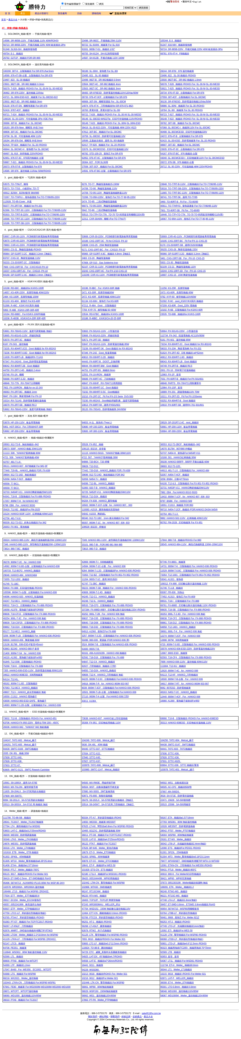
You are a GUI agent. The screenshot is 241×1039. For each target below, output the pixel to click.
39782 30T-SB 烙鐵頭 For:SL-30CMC (180, 123)
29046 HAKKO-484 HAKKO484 (20, 575)
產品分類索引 (41, 13)
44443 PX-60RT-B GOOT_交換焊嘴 (101, 361)
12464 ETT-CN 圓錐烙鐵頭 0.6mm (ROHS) (104, 913)
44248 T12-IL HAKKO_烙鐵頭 (98, 601)
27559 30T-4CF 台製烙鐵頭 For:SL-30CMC (183, 97)
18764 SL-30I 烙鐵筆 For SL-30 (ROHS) (181, 110)
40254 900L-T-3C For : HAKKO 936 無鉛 (24, 618)
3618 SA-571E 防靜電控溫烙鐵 (177, 795)
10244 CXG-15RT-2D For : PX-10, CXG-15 (183, 271)
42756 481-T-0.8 (12, 518)
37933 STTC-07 (12, 765)
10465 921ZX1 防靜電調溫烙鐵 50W (101, 830)
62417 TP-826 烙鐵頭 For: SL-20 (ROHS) (103, 145)
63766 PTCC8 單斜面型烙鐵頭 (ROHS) (102, 917)
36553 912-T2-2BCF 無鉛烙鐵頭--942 (180, 444)
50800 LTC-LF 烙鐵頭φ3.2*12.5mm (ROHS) (105, 943)
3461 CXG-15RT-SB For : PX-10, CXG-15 (182, 258)
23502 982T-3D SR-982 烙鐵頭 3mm (22, 101)
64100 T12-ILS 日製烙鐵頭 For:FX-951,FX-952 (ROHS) (189, 483)
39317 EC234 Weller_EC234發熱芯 (22, 900)
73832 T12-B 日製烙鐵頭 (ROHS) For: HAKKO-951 (30, 718)
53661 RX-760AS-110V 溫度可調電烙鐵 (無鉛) (27, 331)
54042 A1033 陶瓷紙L (94, 514)
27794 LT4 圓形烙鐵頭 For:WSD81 (21, 826)
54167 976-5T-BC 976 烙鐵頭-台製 (178, 153)
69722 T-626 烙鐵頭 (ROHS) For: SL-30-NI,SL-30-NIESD (111, 114)
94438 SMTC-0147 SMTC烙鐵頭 (177, 744)
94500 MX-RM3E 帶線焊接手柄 (98, 782)
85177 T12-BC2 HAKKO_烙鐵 (19, 631)
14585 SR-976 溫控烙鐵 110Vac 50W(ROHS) (27, 171)
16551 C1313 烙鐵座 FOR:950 (176, 505)
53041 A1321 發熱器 (171, 579)
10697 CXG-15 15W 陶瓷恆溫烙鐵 (178, 275)
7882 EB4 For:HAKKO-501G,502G (178, 492)
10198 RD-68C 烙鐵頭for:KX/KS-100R (23, 288)
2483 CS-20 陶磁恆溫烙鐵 (96, 258)
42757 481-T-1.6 (12, 462)
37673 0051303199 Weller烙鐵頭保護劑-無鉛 (184, 882)
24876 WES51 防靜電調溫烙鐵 (19, 843)
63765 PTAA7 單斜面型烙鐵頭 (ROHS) (23, 917)
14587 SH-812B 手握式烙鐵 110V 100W (103, 58)
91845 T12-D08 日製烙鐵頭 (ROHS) (22, 661)
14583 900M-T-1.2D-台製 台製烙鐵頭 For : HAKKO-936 (32, 705)
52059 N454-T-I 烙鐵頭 (94, 479)
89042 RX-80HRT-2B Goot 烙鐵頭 (21, 366)
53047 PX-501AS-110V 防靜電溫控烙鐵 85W (105, 344)
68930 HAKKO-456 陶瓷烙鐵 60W (21, 640)
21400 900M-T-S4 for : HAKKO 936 (22, 653)
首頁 (3, 19)
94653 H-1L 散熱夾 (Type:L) (97, 422)
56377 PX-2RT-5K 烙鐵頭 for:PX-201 (22, 206)
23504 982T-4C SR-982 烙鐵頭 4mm (101, 84)
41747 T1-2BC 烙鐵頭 (94, 583)
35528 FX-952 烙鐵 (92, 444)
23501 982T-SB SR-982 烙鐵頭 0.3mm (23, 84)
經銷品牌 (126, 1016)
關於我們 (92, 1016)
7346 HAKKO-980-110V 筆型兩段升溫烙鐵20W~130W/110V (34, 544)
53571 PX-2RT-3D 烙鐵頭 (96, 340)
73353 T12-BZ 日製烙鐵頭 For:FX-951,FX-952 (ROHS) (110, 575)
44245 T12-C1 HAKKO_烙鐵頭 (98, 596)
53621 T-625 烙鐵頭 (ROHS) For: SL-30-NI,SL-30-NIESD (190, 88)
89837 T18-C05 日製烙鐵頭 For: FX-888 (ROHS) (107, 618)
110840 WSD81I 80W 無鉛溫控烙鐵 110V (25, 952)
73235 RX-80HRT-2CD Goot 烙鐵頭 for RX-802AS (29, 348)
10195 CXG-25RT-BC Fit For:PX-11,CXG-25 (183, 241)
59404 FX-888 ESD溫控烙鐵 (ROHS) (23, 588)
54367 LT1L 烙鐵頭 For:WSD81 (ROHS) (181, 961)
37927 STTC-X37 (91, 761)
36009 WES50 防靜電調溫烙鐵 (19, 835)
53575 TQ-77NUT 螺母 (15, 184)
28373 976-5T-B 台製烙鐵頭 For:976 (22, 166)
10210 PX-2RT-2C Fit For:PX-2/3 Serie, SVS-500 (107, 396)
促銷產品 (137, 1016)
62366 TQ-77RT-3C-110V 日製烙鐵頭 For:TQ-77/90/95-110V (34, 210)
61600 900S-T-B (91, 649)
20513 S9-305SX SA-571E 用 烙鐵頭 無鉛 (25, 804)
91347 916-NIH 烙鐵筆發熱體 (176, 45)
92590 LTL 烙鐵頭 (13, 956)
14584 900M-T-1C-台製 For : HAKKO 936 (103, 566)
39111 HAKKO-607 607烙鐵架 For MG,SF (25, 466)
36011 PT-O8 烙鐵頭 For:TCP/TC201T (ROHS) (106, 835)
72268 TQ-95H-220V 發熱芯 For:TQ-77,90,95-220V (109, 197)
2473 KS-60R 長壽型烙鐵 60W (176, 292)
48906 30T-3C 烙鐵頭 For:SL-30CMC (23, 132)
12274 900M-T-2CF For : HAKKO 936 (180, 636)
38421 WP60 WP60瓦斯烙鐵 (175, 878)
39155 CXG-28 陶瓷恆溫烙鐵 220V (179, 249)
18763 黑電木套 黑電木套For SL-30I (101, 110)
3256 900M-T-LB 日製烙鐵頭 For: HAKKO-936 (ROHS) (32, 635)
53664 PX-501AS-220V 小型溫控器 (179, 331)
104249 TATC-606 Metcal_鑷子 (98, 740)
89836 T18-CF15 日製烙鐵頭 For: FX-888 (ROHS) (29, 614)
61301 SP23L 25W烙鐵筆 (174, 852)
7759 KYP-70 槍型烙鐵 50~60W (99, 310)
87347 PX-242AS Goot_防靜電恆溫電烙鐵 (25, 361)
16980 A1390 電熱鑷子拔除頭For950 (179, 701)
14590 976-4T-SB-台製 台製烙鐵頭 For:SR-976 (28, 75)
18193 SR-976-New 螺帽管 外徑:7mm (23, 127)
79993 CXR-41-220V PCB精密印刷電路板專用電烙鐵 (31, 245)
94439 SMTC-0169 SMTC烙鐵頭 (20, 749)
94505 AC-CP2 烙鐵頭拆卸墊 (176, 787)
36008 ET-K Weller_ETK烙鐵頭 (177, 982)
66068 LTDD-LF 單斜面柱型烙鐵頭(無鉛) (181, 939)
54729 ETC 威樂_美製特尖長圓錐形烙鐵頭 (104, 952)
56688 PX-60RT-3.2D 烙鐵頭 (18, 379)
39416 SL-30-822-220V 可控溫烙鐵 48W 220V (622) (109, 127)
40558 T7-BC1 (11, 483)
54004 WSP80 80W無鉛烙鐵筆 (177, 835)
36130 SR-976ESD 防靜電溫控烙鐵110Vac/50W (185, 101)
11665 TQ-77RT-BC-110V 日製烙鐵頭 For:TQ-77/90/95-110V (192, 193)
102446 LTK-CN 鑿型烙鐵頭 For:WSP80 (103, 982)
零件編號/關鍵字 (72, 4)
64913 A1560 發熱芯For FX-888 (99, 631)
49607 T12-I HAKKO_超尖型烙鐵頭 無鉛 (24, 692)
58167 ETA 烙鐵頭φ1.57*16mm (177, 817)
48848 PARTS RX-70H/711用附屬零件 (180, 383)
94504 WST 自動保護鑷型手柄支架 (100, 787)
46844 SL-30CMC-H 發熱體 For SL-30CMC (26, 149)
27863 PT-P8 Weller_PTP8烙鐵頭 (100, 1000)
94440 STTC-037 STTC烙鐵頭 (98, 749)
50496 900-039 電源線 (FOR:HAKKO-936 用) (105, 640)
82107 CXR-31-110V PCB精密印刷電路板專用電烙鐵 (109, 267)
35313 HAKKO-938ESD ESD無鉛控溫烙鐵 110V (185, 722)
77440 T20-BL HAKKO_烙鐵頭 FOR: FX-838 (26, 470)
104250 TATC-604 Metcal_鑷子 (177, 740)
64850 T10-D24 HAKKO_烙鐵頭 (99, 670)
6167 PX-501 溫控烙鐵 (15, 344)
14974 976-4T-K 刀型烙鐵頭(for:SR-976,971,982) (107, 106)
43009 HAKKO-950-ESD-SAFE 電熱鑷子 (24, 701)
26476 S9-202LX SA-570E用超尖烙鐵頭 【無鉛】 (108, 800)
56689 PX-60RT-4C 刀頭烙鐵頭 (98, 379)
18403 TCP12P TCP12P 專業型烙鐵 (101, 900)
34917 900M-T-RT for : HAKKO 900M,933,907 (184, 683)
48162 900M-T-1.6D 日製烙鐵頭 (20, 683)
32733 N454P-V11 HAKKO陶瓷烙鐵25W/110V (27, 492)
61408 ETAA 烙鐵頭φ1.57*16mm (20, 865)
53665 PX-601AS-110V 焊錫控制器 (22, 335)
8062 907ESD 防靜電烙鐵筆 (175, 688)
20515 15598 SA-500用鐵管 (175, 804)
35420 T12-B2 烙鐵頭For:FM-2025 (21, 509)
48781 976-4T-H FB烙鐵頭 (174, 53)
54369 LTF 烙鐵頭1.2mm (16, 965)
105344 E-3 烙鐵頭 (170, 40)
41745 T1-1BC (11, 584)
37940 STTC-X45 (91, 757)
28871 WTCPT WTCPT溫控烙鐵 (20, 991)
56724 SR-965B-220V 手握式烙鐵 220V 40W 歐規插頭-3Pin (191, 49)
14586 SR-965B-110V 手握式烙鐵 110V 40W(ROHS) (31, 40)
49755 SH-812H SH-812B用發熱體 (100, 53)
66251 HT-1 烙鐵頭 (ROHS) (97, 921)
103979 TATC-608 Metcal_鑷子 (98, 765)
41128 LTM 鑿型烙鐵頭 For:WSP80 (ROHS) (183, 935)
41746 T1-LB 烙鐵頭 (171, 588)
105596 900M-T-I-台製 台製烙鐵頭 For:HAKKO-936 (30, 592)
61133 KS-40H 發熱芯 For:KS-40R (21, 301)
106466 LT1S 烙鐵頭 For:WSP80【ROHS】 (26, 891)
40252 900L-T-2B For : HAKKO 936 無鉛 (103, 614)
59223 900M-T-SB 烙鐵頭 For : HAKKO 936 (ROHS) (109, 588)
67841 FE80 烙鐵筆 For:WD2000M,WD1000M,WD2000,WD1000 (37, 987)
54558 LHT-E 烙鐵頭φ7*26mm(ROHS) (102, 961)
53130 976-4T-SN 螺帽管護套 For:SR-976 (25, 106)
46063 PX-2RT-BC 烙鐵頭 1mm (20, 392)
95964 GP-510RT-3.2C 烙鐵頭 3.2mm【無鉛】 (27, 253)
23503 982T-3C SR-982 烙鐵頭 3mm (101, 88)
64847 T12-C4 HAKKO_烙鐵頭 (98, 661)
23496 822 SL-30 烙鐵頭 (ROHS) (178, 75)
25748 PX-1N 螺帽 (13, 374)
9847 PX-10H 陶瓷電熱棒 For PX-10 (22, 396)
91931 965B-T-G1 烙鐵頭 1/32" (98, 49)
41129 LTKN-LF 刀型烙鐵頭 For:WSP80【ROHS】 (30, 939)
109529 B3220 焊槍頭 (94, 527)
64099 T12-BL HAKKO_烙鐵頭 (98, 483)
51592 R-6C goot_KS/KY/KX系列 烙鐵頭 (181, 301)
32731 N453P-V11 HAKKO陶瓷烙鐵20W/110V (184, 487)
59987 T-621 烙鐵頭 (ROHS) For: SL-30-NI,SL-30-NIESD (33, 162)
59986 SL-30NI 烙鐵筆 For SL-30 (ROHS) (182, 106)
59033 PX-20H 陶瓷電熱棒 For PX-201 (180, 348)
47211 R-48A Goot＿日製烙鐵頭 (99, 305)
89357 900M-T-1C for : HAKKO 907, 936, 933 (106, 522)
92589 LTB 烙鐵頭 (170, 952)
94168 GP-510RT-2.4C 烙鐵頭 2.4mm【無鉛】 (27, 275)
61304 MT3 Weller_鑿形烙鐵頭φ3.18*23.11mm (185, 856)
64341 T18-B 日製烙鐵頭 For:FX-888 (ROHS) (27, 496)
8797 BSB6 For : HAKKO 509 (176, 501)
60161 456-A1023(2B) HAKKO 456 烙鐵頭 (104, 653)
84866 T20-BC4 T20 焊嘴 (95, 461)
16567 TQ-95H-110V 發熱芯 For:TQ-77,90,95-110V (187, 219)
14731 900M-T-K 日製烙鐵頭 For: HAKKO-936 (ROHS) (189, 566)
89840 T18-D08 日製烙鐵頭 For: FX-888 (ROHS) (107, 622)
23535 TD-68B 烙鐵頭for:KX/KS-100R (180, 314)
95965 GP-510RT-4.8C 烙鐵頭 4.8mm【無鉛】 (106, 253)
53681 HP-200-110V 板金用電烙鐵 (178, 427)
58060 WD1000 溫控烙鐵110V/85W (22, 995)
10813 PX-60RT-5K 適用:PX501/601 (101, 405)
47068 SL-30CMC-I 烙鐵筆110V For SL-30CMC (185, 127)
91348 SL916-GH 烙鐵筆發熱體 (20, 49)
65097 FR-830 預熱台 (172, 592)
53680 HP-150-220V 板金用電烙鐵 (100, 427)
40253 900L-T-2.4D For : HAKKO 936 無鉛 (182, 614)
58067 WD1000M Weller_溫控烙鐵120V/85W (184, 995)
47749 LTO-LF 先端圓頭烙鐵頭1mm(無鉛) (182, 926)
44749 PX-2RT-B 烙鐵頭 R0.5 (176, 366)
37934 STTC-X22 (91, 753)
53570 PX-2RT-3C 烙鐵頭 (17, 340)
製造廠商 (89, 4)
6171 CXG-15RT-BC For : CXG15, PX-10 (103, 249)
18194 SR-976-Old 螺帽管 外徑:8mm (22, 140)
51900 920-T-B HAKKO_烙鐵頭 (98, 487)
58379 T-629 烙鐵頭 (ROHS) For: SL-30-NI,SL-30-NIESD (33, 88)
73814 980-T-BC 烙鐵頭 (16, 548)
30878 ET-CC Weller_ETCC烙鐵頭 (100, 861)
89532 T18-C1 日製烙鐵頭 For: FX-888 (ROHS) (28, 605)
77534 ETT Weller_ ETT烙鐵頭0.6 (21, 895)
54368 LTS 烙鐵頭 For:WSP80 (19, 974)
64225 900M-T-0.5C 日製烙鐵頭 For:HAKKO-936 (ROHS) (112, 679)
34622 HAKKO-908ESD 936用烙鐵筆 (23, 674)
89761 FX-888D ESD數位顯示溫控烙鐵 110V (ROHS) (188, 605)
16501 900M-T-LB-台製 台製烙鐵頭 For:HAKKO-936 (109, 692)
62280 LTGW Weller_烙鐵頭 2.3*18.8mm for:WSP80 (30, 935)
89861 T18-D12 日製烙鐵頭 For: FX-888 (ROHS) (185, 622)
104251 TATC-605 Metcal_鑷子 (20, 744)
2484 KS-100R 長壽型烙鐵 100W (21, 297)
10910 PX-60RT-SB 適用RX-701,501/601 (182, 405)
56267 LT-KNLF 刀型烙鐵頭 (18, 926)
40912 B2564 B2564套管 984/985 (21, 193)
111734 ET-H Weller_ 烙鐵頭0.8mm (179, 965)
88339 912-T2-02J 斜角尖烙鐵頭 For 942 (24, 522)
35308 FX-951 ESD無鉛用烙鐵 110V (101, 722)
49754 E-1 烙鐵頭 (13, 53)
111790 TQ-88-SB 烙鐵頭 (17, 817)
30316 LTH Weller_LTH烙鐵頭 (19, 848)
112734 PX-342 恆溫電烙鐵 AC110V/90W (182, 335)
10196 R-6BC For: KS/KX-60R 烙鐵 (100, 288)
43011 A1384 (89, 701)
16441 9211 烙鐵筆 (92, 965)
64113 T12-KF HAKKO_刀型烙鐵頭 (179, 674)
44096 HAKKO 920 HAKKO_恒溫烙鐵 (23, 596)
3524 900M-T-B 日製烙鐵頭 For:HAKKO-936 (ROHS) (109, 644)
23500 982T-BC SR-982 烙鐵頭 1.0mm (180, 80)
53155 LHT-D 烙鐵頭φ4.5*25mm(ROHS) (103, 839)
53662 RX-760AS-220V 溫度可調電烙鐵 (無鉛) (27, 409)
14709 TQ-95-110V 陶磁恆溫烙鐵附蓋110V (104, 193)
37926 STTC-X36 (170, 757)
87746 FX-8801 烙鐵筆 (172, 562)
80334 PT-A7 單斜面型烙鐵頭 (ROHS (101, 817)
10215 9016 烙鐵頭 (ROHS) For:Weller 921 (183, 974)
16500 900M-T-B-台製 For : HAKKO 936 (181, 679)
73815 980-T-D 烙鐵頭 (94, 548)
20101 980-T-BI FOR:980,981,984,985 (102, 544)
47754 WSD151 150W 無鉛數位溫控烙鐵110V (106, 908)
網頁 (101, 4)
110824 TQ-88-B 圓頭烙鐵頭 (97, 948)
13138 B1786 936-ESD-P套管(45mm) (23, 644)
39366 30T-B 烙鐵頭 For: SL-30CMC (22, 123)
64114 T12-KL (11, 679)
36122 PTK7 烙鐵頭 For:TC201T (99, 843)
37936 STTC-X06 (170, 753)
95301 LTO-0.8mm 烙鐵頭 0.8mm (178, 987)
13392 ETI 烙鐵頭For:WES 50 (176, 930)
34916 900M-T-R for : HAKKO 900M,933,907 (105, 683)
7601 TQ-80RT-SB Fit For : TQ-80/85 (180, 210)
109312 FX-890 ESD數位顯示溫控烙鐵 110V (183, 583)
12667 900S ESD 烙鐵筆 (173, 653)
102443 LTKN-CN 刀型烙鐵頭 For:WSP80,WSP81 (29, 982)
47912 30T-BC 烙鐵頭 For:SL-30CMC (102, 132)
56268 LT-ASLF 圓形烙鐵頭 (96, 926)
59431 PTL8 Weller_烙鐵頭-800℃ (178, 869)
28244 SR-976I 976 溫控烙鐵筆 (177, 71)
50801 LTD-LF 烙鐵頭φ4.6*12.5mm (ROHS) (183, 943)
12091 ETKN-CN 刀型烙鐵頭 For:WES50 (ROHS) (186, 865)
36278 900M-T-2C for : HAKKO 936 (22, 562)
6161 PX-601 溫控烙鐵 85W (175, 340)
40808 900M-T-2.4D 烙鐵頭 (96, 592)
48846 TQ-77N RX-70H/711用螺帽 (21, 383)
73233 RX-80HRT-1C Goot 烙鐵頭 (100, 387)
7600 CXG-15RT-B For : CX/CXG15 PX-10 (25, 267)
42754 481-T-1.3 (169, 514)
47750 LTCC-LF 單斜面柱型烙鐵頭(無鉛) (24, 913)
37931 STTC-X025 (170, 761)
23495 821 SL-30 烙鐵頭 (95, 75)
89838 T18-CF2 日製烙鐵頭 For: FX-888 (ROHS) (186, 618)
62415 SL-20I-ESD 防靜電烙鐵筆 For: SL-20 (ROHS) (188, 140)
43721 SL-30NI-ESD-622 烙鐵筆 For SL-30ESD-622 (30, 97)
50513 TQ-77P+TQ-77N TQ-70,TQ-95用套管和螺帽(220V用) (113, 214)
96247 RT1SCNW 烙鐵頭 (95, 891)
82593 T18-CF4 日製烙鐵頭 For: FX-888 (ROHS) (186, 657)
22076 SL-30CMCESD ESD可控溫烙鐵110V (105, 149)
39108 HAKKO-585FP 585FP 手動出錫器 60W (184, 461)
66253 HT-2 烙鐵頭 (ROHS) (175, 921)
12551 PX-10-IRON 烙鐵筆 (96, 374)
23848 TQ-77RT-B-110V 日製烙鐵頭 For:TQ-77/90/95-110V (191, 184)
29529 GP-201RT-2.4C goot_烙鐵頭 (179, 422)
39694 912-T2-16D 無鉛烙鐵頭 (19, 474)
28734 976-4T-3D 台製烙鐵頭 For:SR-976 (182, 93)
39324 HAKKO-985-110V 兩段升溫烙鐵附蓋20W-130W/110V (35, 540)
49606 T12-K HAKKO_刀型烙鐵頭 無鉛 (102, 674)
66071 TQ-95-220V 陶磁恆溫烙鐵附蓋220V (104, 206)
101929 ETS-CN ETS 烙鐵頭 (97, 869)
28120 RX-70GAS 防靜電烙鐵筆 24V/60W (104, 409)
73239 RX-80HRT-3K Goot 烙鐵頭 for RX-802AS (107, 348)
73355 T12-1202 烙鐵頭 (16, 579)
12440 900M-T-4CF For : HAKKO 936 (180, 696)
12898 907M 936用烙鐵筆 (174, 640)
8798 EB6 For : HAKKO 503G (19, 505)
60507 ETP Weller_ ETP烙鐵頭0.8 (21, 908)
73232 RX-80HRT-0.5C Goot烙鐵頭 (100, 392)
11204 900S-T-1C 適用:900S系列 (99, 579)
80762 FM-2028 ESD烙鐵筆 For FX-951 (181, 522)
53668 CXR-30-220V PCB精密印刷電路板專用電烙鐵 (109, 236)
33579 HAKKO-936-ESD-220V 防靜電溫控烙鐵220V (187, 648)
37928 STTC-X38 (13, 761)
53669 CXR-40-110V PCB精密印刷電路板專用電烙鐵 (188, 236)
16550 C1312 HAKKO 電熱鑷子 (20, 696)
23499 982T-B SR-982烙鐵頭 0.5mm (101, 80)
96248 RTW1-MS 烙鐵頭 (173, 891)
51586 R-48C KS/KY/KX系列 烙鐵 (21, 305)
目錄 (79, 13)
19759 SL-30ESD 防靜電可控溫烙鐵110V (103, 136)
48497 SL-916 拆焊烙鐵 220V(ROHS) (23, 153)
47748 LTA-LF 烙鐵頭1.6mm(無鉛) (178, 900)
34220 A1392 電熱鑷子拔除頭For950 (22, 657)
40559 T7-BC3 (11, 488)
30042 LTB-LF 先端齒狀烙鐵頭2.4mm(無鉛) (183, 843)
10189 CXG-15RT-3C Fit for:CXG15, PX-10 (104, 241)
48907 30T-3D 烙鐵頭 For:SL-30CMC (180, 145)
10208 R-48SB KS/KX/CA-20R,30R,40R (24, 318)
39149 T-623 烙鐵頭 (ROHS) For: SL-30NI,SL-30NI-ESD (111, 123)
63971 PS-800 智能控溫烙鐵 (97, 795)
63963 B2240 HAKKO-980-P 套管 (21, 648)
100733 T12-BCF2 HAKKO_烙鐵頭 (21, 570)
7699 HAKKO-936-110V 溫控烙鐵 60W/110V (184, 661)
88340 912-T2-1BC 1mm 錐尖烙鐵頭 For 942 (105, 518)
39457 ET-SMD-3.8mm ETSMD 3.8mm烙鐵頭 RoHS (187, 904)
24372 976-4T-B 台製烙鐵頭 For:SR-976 (181, 136)
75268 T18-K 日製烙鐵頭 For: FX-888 (23, 666)
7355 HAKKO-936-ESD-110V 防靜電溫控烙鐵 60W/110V (32, 670)
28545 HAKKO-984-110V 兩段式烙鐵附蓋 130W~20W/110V (191, 544)
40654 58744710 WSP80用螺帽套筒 (179, 908)
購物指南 (96, 13)
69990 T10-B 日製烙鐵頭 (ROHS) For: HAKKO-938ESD (189, 718)
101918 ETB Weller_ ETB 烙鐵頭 (21, 852)
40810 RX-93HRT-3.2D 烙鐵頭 (98, 357)
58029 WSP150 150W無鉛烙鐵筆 (99, 991)
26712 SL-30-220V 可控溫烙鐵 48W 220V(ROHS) (186, 166)
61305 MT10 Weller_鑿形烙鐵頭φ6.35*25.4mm (27, 861)
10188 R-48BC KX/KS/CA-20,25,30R (101, 318)
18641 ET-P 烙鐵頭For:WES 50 (98, 865)
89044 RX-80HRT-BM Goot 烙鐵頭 (100, 366)
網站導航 (103, 1016)
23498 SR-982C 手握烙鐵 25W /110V (101, 40)
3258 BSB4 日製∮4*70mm (174, 479)
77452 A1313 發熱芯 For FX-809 (177, 596)
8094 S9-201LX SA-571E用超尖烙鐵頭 (23, 800)
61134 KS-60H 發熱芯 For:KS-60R (100, 301)
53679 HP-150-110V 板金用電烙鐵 (21, 422)
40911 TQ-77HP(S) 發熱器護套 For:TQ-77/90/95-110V (188, 206)
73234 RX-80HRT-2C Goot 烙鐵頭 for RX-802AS (185, 344)
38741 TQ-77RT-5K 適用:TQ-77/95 (178, 197)
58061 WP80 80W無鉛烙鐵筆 (97, 987)
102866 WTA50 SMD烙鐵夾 (97, 887)
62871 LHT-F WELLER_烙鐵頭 (177, 978)
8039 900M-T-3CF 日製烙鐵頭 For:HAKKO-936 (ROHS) (111, 688)
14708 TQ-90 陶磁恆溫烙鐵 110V (99, 188)
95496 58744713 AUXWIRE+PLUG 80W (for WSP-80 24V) (34, 883)
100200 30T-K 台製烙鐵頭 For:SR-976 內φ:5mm (28, 71)
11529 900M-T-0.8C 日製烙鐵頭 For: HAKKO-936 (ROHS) (190, 570)
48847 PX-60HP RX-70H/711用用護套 (102, 383)
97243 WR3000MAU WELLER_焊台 (101, 904)
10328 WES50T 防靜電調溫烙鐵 (177, 826)
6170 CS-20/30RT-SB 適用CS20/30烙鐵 (181, 245)
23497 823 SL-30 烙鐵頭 (16, 80)
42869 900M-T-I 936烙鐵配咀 (97, 562)
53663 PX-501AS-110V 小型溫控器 (100, 331)
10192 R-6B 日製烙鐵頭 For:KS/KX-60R (181, 310)
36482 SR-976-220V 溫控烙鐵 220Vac (23, 93)
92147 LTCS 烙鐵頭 (14, 943)
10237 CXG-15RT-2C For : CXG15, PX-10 (25, 271)
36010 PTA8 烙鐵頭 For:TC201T (20, 1000)
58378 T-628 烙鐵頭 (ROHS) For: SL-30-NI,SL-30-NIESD (190, 84)
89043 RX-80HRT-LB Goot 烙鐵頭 (178, 361)
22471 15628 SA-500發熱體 (175, 800)
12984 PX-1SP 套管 (171, 387)
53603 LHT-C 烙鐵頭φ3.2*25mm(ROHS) (24, 830)
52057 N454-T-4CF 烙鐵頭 (174, 474)
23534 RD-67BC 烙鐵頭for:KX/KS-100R (103, 314)
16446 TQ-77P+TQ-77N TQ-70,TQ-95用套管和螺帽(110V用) (191, 214)
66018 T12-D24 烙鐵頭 (94, 496)
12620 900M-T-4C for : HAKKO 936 (179, 670)
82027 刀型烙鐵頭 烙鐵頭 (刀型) (99, 666)
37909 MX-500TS (13, 796)
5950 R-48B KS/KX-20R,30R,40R (21, 310)
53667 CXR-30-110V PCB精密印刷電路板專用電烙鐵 (31, 236)
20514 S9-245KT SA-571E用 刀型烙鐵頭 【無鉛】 (108, 804)
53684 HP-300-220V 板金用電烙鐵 (178, 431)
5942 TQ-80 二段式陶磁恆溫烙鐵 (99, 210)
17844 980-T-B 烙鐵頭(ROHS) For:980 (180, 540)
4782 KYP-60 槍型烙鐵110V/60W (178, 297)
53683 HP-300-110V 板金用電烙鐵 (100, 431)
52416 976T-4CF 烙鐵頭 (16, 110)
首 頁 (7, 13)
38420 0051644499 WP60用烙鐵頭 (100, 878)
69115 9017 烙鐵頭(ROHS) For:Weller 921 (25, 874)
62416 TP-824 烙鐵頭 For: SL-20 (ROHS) (25, 145)
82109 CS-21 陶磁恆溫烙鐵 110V (178, 267)
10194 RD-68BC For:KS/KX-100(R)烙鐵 (24, 314)
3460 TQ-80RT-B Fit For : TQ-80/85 (179, 201)
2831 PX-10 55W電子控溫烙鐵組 (177, 370)
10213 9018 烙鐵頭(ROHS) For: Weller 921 (104, 974)
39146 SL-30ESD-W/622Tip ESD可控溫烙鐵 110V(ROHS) (112, 119)
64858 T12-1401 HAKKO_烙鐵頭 (178, 627)
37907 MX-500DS (170, 791)
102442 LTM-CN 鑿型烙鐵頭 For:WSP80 (103, 882)
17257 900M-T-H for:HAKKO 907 (20, 501)
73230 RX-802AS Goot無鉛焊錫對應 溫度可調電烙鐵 (110, 400)
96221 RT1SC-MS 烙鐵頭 (174, 895)
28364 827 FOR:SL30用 (95, 162)
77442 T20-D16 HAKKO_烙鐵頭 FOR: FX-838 (106, 470)
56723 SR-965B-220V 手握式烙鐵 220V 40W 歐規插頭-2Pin (34, 45)
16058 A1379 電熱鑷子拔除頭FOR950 (23, 609)
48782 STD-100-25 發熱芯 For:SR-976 (102, 153)
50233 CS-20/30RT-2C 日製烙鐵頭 (21, 262)
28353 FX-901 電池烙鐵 (16, 527)
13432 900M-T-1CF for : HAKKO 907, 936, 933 (185, 496)
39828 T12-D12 (90, 466)
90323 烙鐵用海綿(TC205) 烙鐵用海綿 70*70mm (185, 948)
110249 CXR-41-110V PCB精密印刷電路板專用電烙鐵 (110, 275)
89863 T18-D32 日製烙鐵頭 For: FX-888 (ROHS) (107, 627)
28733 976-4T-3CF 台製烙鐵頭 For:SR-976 (104, 97)
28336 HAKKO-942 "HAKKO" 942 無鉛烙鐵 (26, 727)
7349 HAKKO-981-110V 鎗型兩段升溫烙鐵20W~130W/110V (113, 540)
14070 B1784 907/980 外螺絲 (176, 448)
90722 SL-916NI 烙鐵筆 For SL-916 (101, 45)
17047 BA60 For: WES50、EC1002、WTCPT (27, 969)
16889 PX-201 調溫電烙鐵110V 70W (179, 392)
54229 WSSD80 (91, 969)
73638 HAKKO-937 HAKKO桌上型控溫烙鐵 (104, 718)
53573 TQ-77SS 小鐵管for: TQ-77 (21, 188)
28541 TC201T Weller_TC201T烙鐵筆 (23, 822)
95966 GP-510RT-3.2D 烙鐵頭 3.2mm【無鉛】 (185, 253)
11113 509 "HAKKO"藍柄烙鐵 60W (21, 453)
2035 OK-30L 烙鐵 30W (16, 753)
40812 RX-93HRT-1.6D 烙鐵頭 (176, 357)
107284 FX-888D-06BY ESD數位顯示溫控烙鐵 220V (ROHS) (113, 609)
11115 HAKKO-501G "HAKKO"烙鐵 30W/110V (106, 453)
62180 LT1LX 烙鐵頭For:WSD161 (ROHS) (104, 874)
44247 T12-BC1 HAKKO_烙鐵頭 (20, 601)
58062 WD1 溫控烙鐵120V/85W (99, 995)
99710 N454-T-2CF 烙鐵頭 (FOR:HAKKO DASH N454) (189, 509)
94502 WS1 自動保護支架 (174, 782)
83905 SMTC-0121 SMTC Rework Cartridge (26, 769)
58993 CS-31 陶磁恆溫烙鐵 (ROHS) (22, 249)
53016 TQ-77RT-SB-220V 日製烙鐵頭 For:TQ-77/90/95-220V (192, 188)
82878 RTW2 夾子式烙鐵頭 (96, 930)
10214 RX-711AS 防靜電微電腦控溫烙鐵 (24, 400)
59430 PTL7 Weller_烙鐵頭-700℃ (21, 869)
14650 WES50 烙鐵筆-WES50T (99, 822)
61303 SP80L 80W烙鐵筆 (95, 856)
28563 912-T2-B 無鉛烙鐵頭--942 (21, 444)
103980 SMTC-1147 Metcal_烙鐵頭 (100, 769)
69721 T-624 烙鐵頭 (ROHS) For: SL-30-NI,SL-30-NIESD (33, 114)
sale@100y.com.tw (151, 1013)
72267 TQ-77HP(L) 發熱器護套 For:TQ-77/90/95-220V (31, 197)
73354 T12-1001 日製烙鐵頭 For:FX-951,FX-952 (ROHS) (190, 575)
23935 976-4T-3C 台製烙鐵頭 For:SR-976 (182, 149)
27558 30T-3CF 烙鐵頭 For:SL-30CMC (102, 166)
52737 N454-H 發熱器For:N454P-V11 (180, 453)
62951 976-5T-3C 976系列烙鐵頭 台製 (23, 158)
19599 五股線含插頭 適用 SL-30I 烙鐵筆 (103, 140)
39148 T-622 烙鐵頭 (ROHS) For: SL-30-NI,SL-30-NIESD (190, 119)
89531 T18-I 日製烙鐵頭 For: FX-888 (179, 601)
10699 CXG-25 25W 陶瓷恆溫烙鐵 (100, 245)
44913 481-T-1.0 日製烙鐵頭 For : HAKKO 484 (184, 470)
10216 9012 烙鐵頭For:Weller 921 (100, 978)
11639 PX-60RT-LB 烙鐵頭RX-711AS (23, 357)
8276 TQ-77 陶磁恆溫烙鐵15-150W (100, 184)
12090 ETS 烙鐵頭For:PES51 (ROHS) (180, 848)
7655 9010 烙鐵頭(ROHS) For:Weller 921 (103, 939)
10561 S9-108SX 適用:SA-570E (20, 782)
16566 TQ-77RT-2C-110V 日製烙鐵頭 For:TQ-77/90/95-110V (34, 219)
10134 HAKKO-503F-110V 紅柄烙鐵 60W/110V (28, 514)
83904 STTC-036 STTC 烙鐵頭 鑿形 (179, 765)
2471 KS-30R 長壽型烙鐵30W (98, 292)
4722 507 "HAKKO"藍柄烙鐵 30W (100, 457)
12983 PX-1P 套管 (170, 374)
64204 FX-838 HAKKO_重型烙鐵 (99, 500)
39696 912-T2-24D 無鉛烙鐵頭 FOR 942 (103, 474)
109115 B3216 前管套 (94, 448)
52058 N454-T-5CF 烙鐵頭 (17, 479)
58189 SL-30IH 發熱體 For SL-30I (100, 71)
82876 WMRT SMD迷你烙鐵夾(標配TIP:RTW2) (28, 930)
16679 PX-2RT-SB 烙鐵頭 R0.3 (20, 405)
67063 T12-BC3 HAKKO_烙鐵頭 (20, 688)
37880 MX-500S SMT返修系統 (98, 791)
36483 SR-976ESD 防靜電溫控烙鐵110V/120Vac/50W (110, 93)
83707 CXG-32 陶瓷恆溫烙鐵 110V (21, 258)
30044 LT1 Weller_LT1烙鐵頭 (176, 969)
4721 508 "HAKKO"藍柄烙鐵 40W (21, 457)
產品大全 (12, 19)
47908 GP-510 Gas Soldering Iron (100, 262)
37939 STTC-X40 (13, 757)
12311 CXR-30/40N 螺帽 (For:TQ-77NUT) (104, 219)
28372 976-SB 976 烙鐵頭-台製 (177, 162)
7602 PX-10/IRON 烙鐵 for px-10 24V (23, 387)
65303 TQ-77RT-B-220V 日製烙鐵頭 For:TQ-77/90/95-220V (34, 214)
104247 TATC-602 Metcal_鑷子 (20, 740)
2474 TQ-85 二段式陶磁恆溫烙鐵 (99, 201)
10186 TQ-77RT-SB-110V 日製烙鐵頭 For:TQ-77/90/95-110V (35, 223)
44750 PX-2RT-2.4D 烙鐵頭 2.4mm (21, 370)
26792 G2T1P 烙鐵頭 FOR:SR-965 (21, 58)
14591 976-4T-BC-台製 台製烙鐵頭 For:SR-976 (106, 171)
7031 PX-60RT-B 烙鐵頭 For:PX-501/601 (182, 379)
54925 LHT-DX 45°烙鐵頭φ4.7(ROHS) (102, 956)
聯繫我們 (115, 1016)
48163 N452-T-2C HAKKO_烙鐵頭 (178, 692)
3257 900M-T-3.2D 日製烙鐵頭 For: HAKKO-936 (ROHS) (111, 635)
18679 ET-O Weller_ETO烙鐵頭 (99, 852)
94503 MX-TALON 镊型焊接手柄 (20, 787)
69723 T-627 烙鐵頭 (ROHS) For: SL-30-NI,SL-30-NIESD (190, 114)
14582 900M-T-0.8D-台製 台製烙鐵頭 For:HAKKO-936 (31, 566)
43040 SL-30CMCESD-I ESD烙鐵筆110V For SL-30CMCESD (192, 158)
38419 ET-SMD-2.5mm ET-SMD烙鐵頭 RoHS (27, 878)
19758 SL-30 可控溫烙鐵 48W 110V (22, 136)
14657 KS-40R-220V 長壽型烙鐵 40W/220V (26, 292)
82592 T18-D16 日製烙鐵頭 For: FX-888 (103, 657)
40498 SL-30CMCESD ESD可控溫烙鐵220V (183, 132)
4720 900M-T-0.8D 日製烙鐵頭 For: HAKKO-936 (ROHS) (190, 644)
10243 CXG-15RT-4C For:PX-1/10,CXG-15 (104, 271)
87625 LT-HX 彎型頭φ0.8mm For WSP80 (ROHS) (108, 826)
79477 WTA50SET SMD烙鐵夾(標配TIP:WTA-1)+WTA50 (189, 861)
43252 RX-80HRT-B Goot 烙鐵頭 (177, 400)
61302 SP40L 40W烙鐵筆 (17, 856)
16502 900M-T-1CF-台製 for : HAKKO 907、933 (107, 505)
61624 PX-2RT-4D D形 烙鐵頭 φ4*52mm (181, 353)
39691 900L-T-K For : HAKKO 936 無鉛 (181, 631)
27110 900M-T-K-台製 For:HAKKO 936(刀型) (105, 696)
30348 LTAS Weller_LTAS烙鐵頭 (20, 839)
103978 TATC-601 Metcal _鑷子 (177, 769)
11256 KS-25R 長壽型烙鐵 (174, 288)
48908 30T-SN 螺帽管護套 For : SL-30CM (104, 101)
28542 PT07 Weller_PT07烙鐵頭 (177, 830)
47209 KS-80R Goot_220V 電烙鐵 (178, 305)
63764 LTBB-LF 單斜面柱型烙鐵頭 (178, 913)
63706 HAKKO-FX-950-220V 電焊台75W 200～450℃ (31, 722)
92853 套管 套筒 (169, 956)
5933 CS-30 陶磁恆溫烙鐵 (174, 262)
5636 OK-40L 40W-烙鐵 (95, 744)
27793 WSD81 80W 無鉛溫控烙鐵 (178, 822)
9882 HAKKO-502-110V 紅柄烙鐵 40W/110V (184, 518)
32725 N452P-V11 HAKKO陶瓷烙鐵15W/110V (106, 492)
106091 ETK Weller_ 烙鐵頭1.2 (177, 887)
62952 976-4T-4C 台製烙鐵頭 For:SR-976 (104, 158)
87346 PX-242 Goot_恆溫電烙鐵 (99, 353)
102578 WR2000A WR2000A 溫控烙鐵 (23, 887)
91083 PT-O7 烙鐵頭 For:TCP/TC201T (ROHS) (28, 921)
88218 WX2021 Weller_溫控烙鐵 (20, 978)
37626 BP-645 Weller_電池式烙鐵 (100, 848)
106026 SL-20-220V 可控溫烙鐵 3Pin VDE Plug (28, 119)
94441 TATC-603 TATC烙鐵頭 (176, 749)
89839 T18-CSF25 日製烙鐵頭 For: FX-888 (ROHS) (30, 622)
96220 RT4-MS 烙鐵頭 (94, 895)
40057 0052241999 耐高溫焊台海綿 (22, 904)
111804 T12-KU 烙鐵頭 (173, 666)
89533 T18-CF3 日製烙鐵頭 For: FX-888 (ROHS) (107, 605)
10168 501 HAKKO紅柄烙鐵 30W (178, 457)
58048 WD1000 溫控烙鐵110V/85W (179, 991)
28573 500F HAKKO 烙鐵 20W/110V (22, 448)
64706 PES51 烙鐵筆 (14, 948)
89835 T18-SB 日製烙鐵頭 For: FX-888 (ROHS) (185, 609)
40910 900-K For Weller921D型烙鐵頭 (180, 874)
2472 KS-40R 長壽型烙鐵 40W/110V (101, 297)
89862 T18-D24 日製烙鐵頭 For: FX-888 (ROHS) (28, 627)
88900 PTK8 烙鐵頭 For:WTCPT (20, 961)
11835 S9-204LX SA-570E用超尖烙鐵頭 (24, 791)
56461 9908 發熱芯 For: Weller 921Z (179, 917)
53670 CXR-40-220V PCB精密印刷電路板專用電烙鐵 (31, 240)
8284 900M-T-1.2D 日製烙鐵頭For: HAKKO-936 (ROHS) (111, 570)
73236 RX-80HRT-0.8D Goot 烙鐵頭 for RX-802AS (29, 353)
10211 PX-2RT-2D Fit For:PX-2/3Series (181, 396)
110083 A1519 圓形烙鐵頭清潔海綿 (100, 509)
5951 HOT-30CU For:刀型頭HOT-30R (23, 427)
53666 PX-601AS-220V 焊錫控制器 (100, 335)
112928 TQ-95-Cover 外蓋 (17, 201)
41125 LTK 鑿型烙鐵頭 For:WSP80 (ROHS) (105, 935)
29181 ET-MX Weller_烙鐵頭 (175, 839)
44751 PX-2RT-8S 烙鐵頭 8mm (98, 370)
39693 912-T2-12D (170, 466)
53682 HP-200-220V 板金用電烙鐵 (21, 431)
